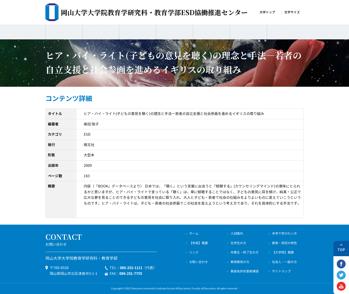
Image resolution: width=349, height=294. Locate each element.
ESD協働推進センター (154, 12)
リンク (194, 252)
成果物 (138, 31)
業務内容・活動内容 (101, 31)
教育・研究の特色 (284, 243)
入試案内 (237, 234)
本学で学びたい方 (284, 234)
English (285, 31)
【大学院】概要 (283, 252)
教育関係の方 (240, 262)
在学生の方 (238, 243)
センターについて (64, 31)
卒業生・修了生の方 (245, 252)
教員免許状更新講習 (245, 271)
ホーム (194, 234)
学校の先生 (211, 31)
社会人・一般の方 (284, 262)
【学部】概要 (198, 243)
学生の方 (248, 31)
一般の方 (175, 31)
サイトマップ (281, 271)
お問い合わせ (198, 262)
